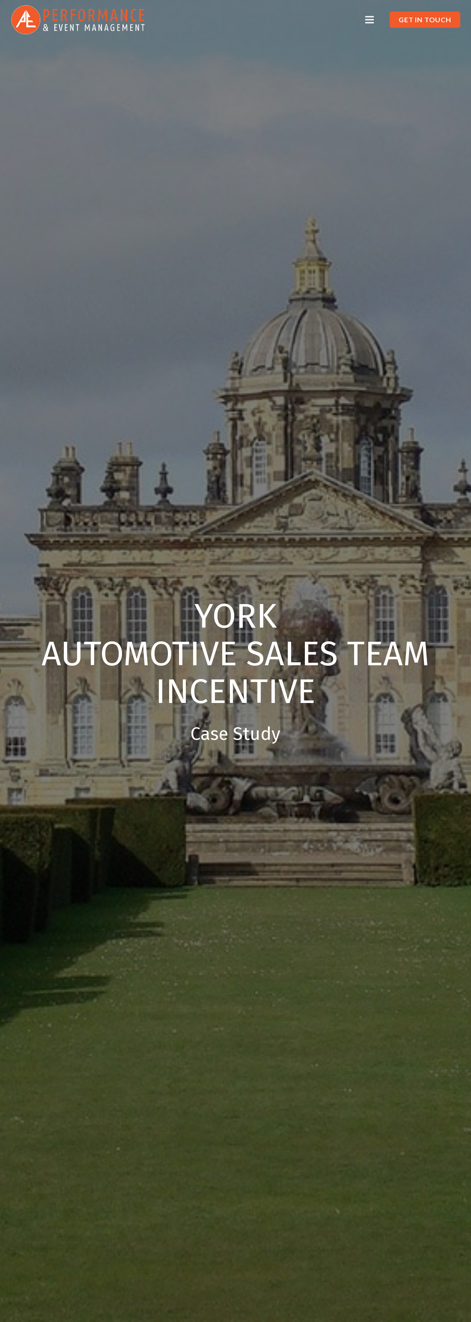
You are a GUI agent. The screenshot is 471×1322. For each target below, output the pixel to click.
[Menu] (369, 19)
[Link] (78, 20)
